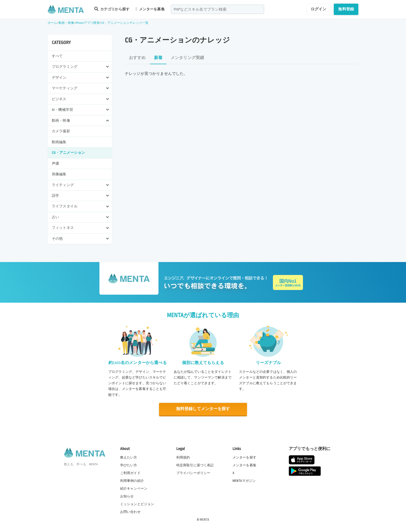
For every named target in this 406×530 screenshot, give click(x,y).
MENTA (204, 519)
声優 (55, 163)
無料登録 (346, 9)
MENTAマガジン (244, 480)
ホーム (52, 23)
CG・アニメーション (68, 153)
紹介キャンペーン (133, 488)
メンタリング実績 (187, 58)
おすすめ (137, 58)
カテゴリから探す (111, 9)
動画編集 (59, 142)
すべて (57, 56)
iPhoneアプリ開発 (88, 23)
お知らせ (127, 496)
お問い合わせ (130, 511)
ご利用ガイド (130, 472)
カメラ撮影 (61, 131)
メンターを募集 (150, 9)
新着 (158, 58)
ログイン (319, 9)
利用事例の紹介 (132, 480)
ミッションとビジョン (137, 504)
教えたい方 (128, 457)
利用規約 (183, 457)
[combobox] (217, 9)
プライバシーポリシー (193, 472)
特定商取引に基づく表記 (195, 465)
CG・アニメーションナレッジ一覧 (124, 23)
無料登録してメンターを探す (203, 409)
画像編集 (59, 174)
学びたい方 (128, 465)
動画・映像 (66, 23)
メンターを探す (244, 457)
